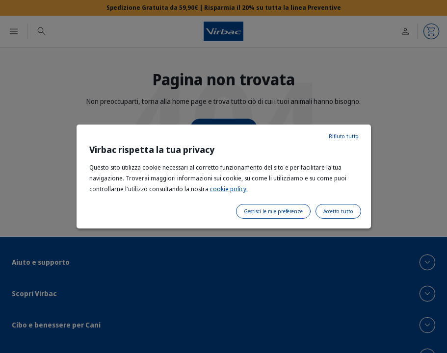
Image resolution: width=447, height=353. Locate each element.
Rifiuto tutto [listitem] (344, 136)
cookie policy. (229, 189)
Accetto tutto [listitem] (338, 211)
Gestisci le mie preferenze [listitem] (273, 211)
